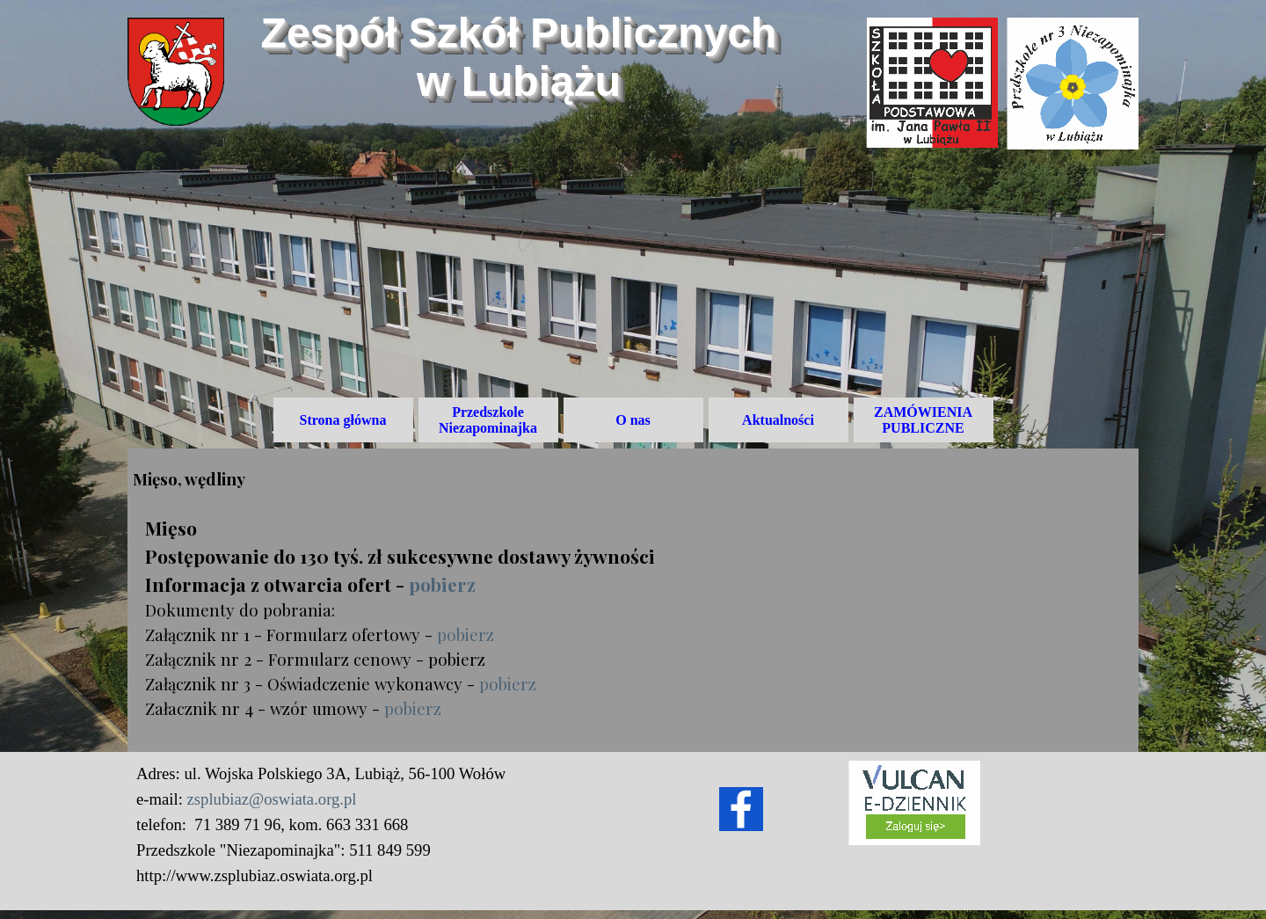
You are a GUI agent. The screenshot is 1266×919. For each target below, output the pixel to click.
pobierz (442, 584)
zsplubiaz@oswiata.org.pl (272, 799)
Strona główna (343, 419)
